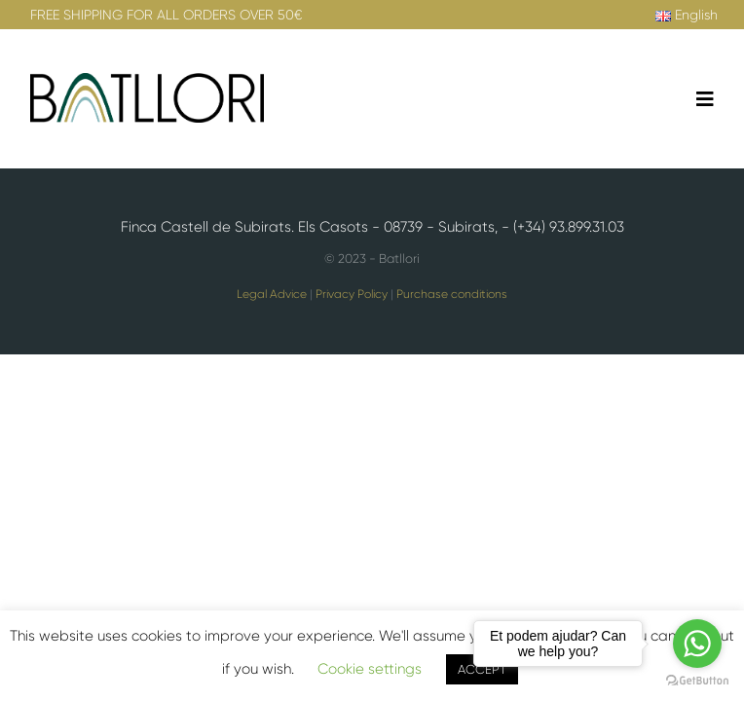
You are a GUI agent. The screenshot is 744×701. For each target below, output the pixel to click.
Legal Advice (272, 294)
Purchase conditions (451, 294)
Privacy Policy (352, 294)
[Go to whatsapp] (697, 643)
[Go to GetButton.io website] (697, 681)
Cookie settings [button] (369, 669)
